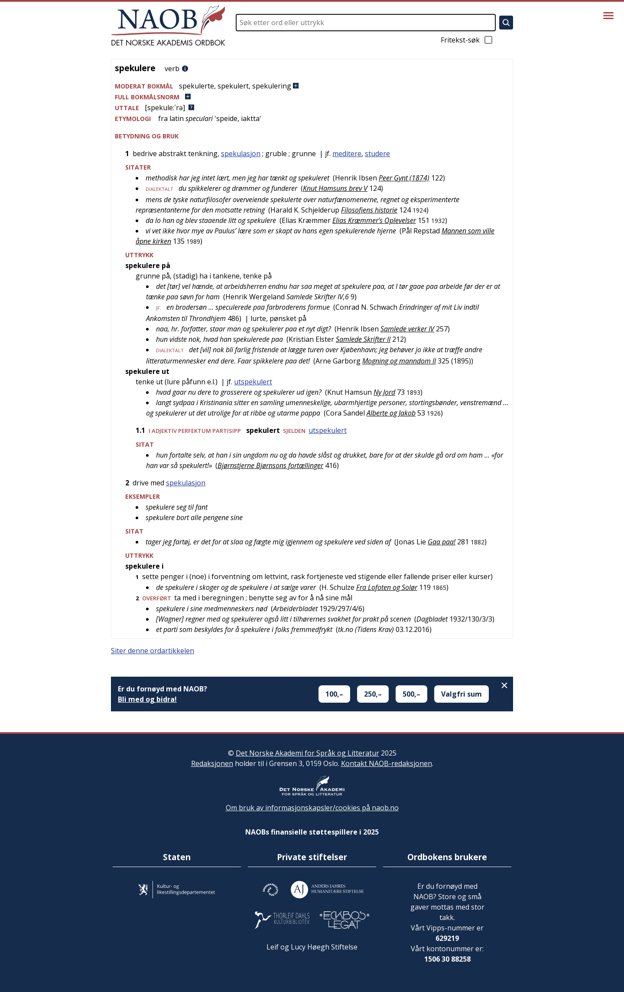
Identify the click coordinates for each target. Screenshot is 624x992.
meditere (346, 153)
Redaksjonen (212, 763)
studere (377, 153)
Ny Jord (384, 392)
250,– (373, 694)
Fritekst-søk (467, 40)
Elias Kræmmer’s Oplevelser (374, 220)
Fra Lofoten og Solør (386, 587)
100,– (334, 694)
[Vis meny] (608, 15)
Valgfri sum (461, 694)
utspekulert (253, 381)
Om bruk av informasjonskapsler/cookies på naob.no (312, 807)
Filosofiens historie (369, 210)
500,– (411, 694)
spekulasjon (240, 153)
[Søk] (506, 22)
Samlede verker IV (407, 329)
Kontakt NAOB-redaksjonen (386, 763)
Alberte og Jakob (391, 413)
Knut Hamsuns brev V (335, 188)
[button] (312, 86)
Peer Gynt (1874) (404, 178)
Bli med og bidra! (147, 699)
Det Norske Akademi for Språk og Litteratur (307, 753)
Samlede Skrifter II (363, 339)
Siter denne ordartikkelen (152, 650)
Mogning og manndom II (399, 361)
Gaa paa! (441, 542)
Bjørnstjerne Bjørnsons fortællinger (270, 465)
